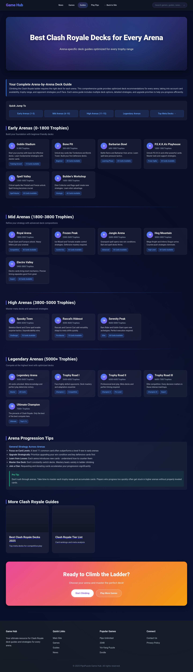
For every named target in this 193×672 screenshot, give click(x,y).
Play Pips (95, 5)
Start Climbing (82, 593)
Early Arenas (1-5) (26, 113)
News (60, 5)
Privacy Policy (153, 643)
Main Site (57, 638)
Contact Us (152, 638)
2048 (102, 643)
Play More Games (108, 593)
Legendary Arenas (131, 113)
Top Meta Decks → (167, 113)
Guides (83, 5)
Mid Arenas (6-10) (61, 113)
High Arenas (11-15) (96, 113)
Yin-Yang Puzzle (107, 647)
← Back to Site (110, 5)
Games (72, 5)
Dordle (103, 652)
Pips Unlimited (107, 638)
